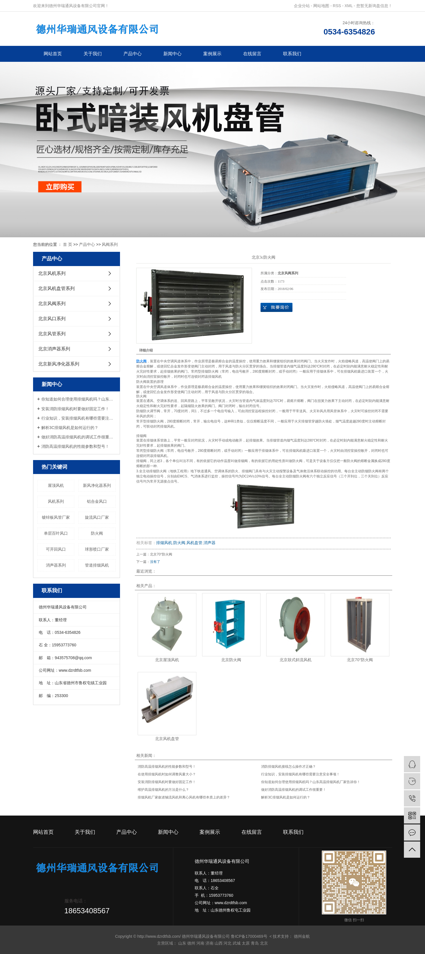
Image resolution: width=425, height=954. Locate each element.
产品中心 (132, 53)
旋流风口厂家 (97, 517)
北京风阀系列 (52, 303)
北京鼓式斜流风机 (296, 659)
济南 (209, 943)
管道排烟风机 (97, 565)
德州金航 (302, 936)
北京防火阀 (231, 659)
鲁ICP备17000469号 (249, 936)
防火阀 (97, 533)
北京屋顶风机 (167, 659)
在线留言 (252, 53)
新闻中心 (172, 53)
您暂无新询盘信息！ (374, 5)
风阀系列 (110, 244)
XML (349, 5)
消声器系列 (56, 565)
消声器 (209, 542)
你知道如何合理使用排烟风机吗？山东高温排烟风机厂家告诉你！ (78, 399)
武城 (237, 943)
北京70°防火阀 (161, 554)
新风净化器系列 (97, 485)
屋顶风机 (56, 485)
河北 (227, 943)
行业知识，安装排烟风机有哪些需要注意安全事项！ (78, 418)
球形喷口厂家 (97, 549)
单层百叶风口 (56, 533)
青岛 (255, 943)
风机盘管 (194, 542)
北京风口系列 (52, 318)
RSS (337, 5)
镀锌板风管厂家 (56, 517)
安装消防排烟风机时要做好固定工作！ (75, 408)
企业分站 (302, 5)
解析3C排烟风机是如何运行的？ (69, 427)
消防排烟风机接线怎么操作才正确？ (288, 767)
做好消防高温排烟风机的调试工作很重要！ (78, 437)
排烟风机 (164, 542)
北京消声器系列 (54, 348)
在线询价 (276, 307)
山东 (182, 943)
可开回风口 (56, 549)
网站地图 (321, 5)
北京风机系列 (52, 273)
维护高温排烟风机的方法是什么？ (163, 790)
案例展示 (212, 53)
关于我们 (93, 53)
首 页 (67, 244)
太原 (246, 943)
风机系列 (56, 501)
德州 (191, 943)
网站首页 (53, 53)
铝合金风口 (97, 501)
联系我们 (292, 53)
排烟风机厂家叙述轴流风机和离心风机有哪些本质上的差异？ (184, 797)
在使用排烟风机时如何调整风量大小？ (167, 774)
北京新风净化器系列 (58, 363)
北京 (264, 943)
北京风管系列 (52, 333)
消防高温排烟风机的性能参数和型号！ (75, 446)
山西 (219, 943)
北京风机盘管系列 (56, 288)
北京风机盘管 (167, 738)
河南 (200, 943)
